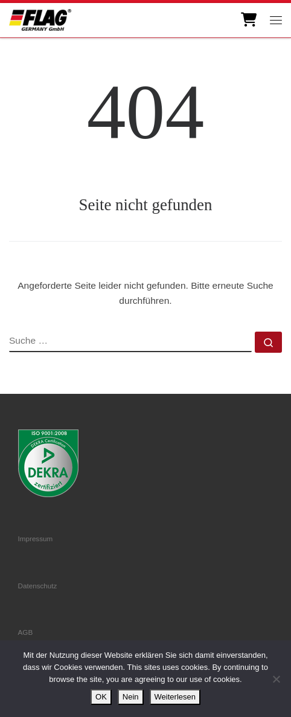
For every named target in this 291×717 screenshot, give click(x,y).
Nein (131, 696)
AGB (25, 632)
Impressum (35, 538)
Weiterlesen (175, 696)
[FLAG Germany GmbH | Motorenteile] (40, 18)
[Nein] (276, 679)
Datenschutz (37, 586)
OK (101, 696)
